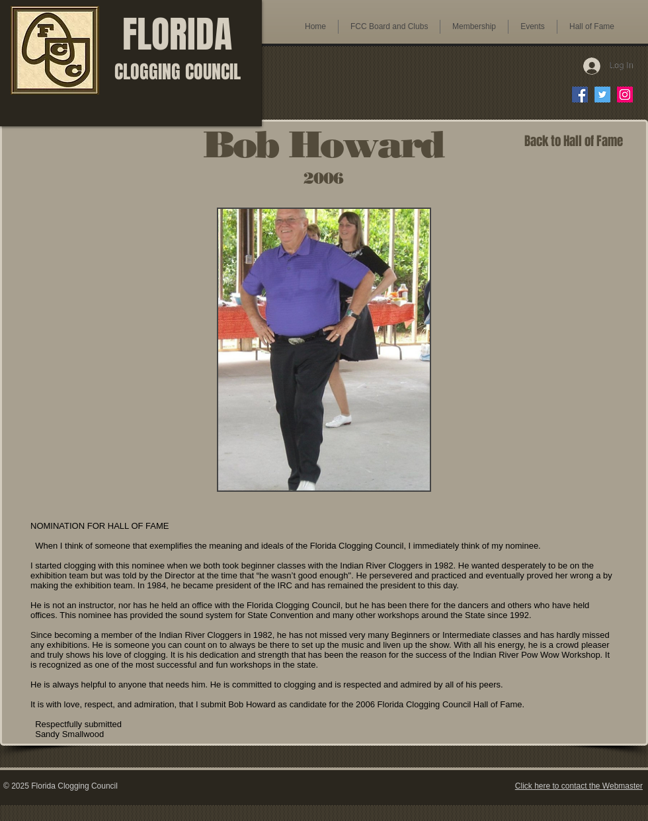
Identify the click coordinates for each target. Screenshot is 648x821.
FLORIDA (177, 46)
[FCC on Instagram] (625, 94)
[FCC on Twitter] (602, 94)
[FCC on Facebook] (580, 94)
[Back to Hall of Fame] (573, 141)
